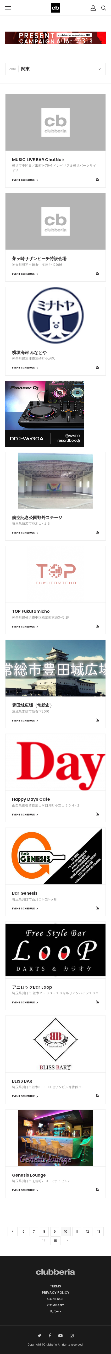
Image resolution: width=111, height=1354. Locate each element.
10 (65, 1231)
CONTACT (55, 1299)
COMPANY (55, 1305)
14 (44, 1240)
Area (12, 69)
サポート (55, 1311)
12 (87, 1231)
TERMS (55, 1286)
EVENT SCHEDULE (25, 180)
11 (77, 1231)
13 (98, 1231)
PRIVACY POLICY (55, 1292)
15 (55, 1240)
